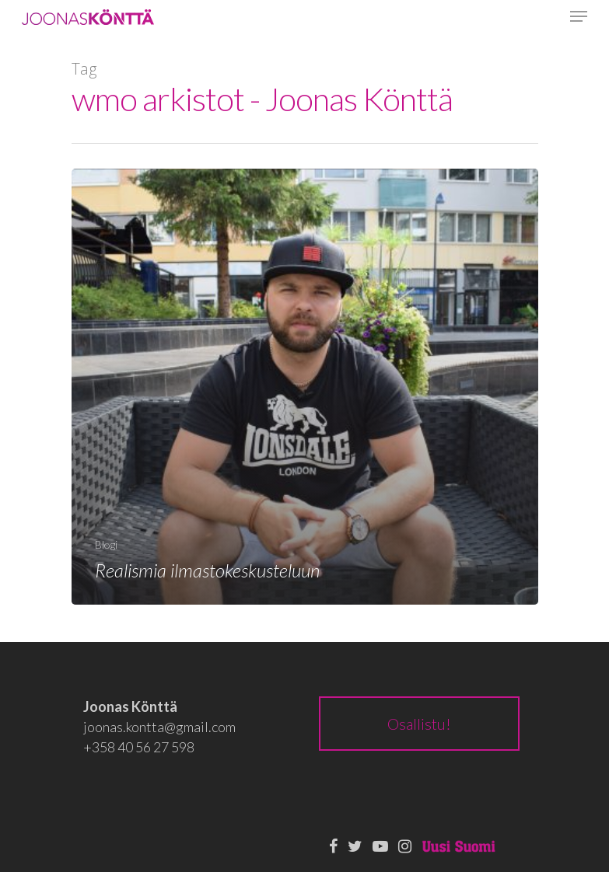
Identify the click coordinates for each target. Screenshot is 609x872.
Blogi (106, 544)
